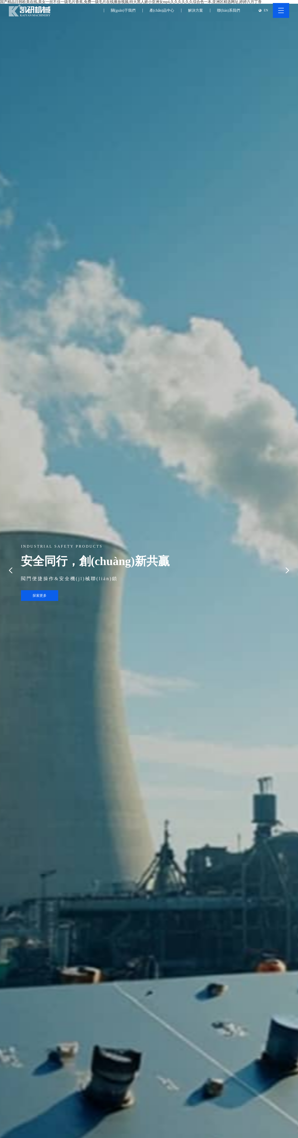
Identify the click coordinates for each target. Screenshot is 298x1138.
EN (266, 10)
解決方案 (195, 10)
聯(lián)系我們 (228, 10)
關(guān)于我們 (123, 10)
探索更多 (40, 595)
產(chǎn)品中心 (161, 10)
